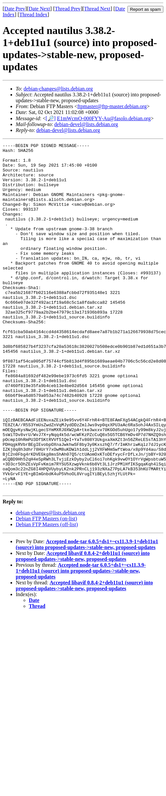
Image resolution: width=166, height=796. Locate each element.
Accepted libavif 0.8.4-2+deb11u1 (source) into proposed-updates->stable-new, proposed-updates (83, 625)
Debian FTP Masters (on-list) (46, 588)
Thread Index (33, 14)
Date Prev (14, 8)
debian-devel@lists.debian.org (86, 124)
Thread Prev (68, 8)
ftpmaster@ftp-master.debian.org (112, 106)
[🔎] (51, 118)
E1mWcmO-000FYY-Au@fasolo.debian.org (104, 118)
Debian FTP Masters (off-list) (47, 594)
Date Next (39, 8)
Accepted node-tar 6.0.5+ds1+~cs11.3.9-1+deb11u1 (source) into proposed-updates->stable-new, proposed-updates (87, 614)
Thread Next (97, 8)
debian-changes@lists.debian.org (58, 88)
